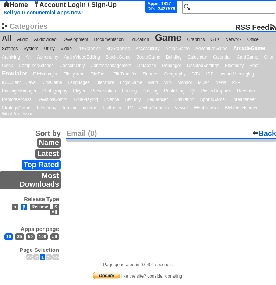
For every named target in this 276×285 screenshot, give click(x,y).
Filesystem (73, 74)
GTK (215, 39)
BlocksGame (118, 57)
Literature (104, 82)
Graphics (196, 39)
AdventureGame (211, 48)
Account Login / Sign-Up (75, 4)
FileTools (98, 74)
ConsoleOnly (72, 65)
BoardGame (148, 57)
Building (174, 57)
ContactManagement (111, 65)
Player (79, 91)
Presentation (103, 91)
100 (42, 236)
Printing (129, 91)
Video (65, 48)
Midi (168, 82)
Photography (54, 91)
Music (203, 82)
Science (111, 99)
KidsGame (52, 82)
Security (133, 99)
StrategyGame (16, 107)
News (220, 82)
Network (233, 39)
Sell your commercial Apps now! (43, 12)
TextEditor (111, 107)
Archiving (11, 57)
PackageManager (19, 91)
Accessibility (147, 48)
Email (255, 65)
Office (253, 39)
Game (168, 37)
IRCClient (11, 82)
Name (49, 142)
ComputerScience (36, 65)
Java (31, 82)
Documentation (109, 39)
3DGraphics (118, 48)
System (31, 48)
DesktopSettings (203, 65)
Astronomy (47, 57)
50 (30, 236)
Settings (10, 48)
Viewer (181, 107)
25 (19, 236)
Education (139, 39)
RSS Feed (252, 27)
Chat (268, 57)
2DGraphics (88, 48)
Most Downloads (39, 180)
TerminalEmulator (79, 107)
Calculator (197, 57)
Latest (48, 153)
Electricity (234, 65)
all (54, 236)
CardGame (247, 57)
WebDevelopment (242, 107)
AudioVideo (45, 39)
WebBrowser (206, 107)
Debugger (171, 65)
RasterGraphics (216, 91)
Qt (192, 91)
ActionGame (177, 48)
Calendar (222, 57)
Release (40, 207)
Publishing (174, 91)
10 (8, 236)
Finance (150, 74)
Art (28, 57)
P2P (236, 82)
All (6, 38)
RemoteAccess (17, 99)
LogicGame (131, 82)
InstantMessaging (236, 74)
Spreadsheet (242, 99)
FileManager (45, 74)
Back (264, 133)
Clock (7, 65)
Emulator (14, 73)
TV (130, 107)
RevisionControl (52, 99)
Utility (49, 48)
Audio (22, 39)
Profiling (150, 91)
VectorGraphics (154, 107)
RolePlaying (86, 99)
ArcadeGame (249, 48)
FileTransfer (125, 74)
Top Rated (41, 165)
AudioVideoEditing (82, 57)
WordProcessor (17, 113)
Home (16, 4)
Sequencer (157, 99)
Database (146, 65)
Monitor (184, 82)
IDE (210, 74)
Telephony (46, 107)
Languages (78, 82)
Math (153, 82)
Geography (174, 74)
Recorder (246, 91)
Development (75, 39)
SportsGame (212, 99)
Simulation (184, 99)
